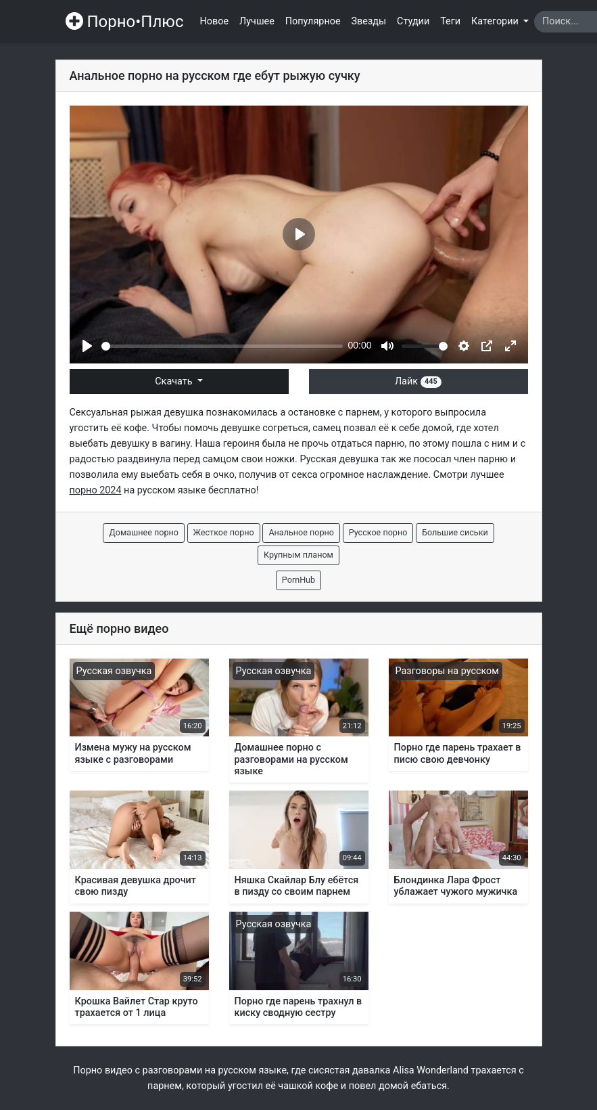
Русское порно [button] (378, 532)
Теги (450, 21)
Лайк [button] (418, 381)
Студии (413, 21)
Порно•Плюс (125, 21)
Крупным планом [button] (298, 555)
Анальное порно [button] (301, 532)
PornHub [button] (298, 580)
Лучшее (256, 21)
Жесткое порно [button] (223, 532)
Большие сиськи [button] (455, 532)
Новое (214, 21)
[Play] (87, 346)
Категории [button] (496, 21)
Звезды (369, 21)
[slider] (222, 346)
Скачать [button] (175, 381)
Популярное (313, 21)
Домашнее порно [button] (143, 532)
